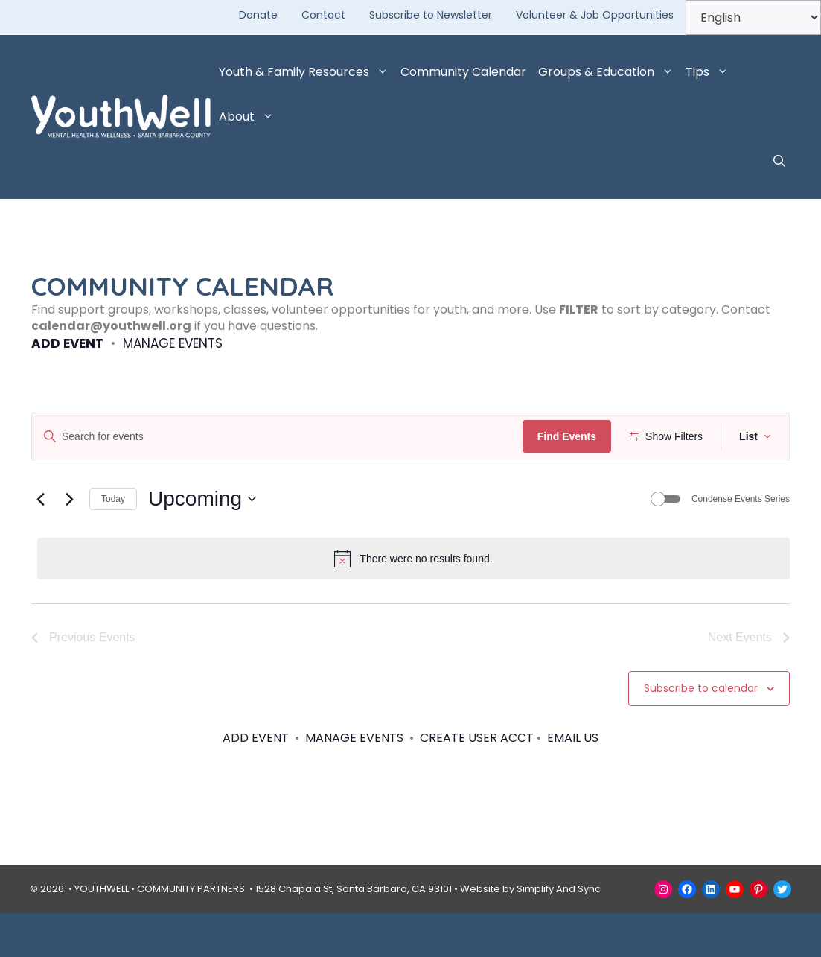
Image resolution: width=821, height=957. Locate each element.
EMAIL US (572, 780)
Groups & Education (609, 72)
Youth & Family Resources (306, 72)
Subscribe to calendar (701, 732)
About (249, 117)
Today (113, 542)
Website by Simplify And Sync (530, 933)
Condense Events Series (740, 542)
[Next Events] (69, 543)
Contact (323, 14)
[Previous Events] (40, 543)
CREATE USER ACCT (477, 780)
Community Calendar (463, 71)
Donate (258, 14)
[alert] (413, 602)
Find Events (571, 436)
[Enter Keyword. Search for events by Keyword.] (279, 436)
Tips (710, 72)
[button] (779, 161)
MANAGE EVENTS (173, 343)
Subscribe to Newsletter (430, 14)
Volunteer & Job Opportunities (595, 14)
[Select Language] (753, 17)
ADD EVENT (67, 343)
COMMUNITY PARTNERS (191, 933)
